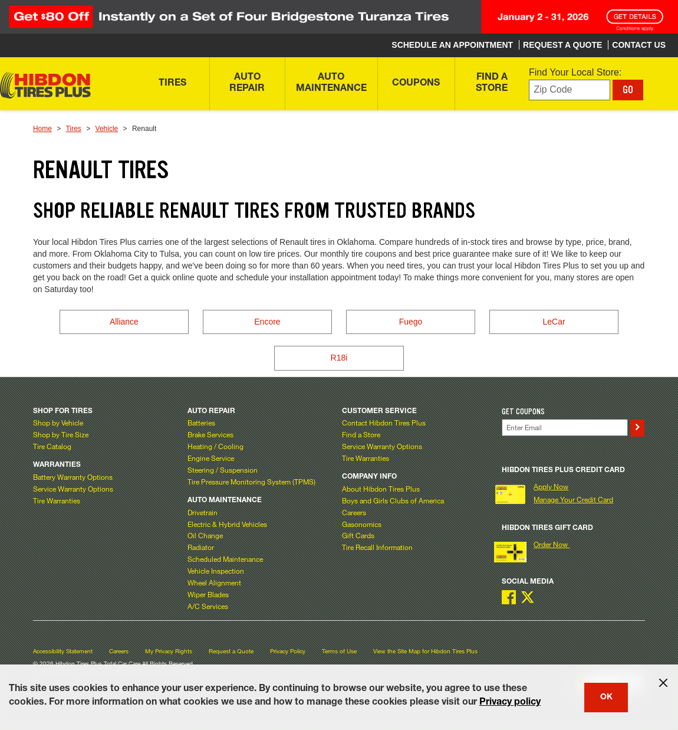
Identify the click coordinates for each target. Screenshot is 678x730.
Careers (354, 512)
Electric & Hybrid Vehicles (227, 524)
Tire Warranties (56, 500)
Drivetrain (202, 512)
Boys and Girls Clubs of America (393, 500)
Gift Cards (358, 535)
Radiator (200, 547)
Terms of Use (339, 651)
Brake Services (210, 434)
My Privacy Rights (168, 651)
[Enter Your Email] (565, 427)
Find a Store (361, 434)
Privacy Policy (287, 651)
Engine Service (210, 458)
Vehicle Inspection (215, 570)
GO (628, 90)
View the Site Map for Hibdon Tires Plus (425, 651)
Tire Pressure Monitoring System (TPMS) (251, 481)
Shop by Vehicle (58, 422)
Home (42, 129)
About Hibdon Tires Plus (381, 488)
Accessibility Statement (63, 651)
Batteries (201, 422)
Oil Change (205, 535)
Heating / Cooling (215, 446)
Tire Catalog (52, 446)
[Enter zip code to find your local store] (569, 90)
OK (606, 697)
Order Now (552, 544)
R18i (339, 357)
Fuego (411, 321)
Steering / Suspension (222, 469)
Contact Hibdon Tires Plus (384, 422)
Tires (73, 129)
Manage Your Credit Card (573, 499)
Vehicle (107, 129)
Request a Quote (231, 651)
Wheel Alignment (214, 582)
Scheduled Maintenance (225, 559)
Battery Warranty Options (73, 477)
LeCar (554, 321)
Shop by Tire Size (60, 434)
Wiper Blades (208, 594)
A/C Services (207, 606)
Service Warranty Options (73, 488)
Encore (267, 321)
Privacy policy (510, 703)
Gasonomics (361, 524)
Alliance (124, 321)
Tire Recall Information (377, 547)
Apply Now (551, 486)
